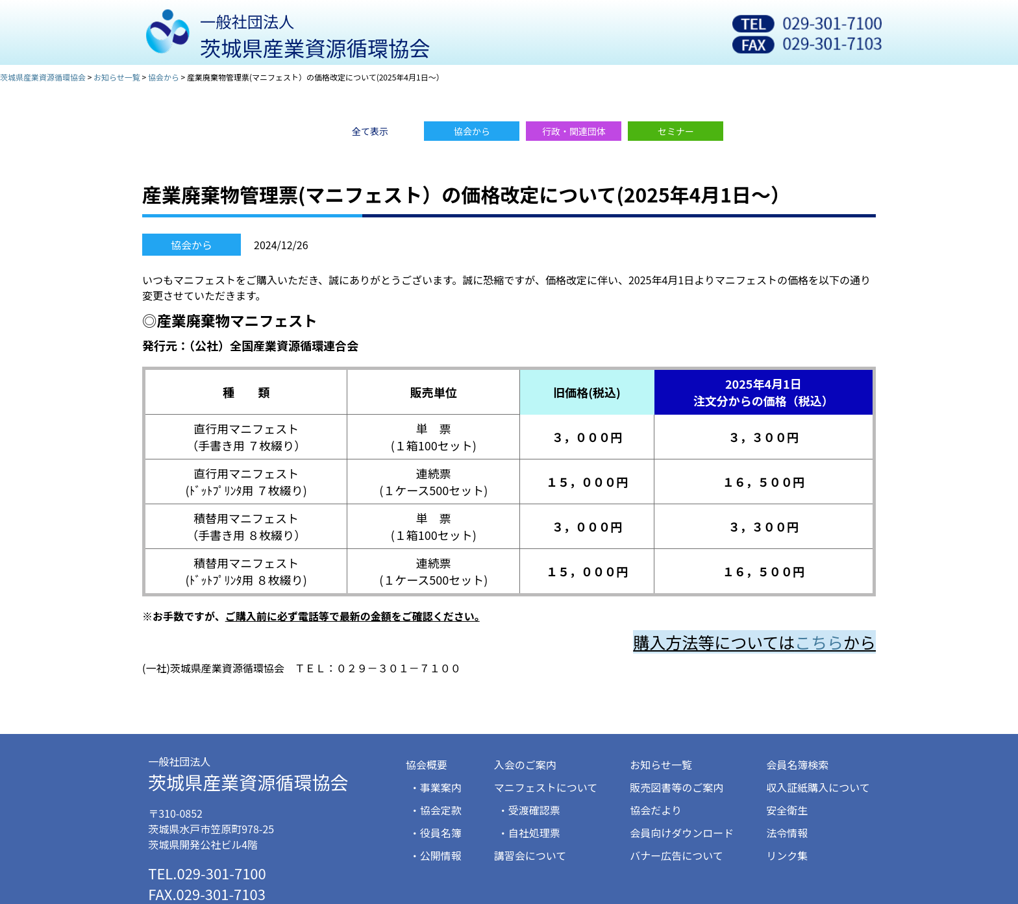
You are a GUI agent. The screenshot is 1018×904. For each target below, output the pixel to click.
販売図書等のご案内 (676, 787)
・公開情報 (436, 855)
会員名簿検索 (797, 764)
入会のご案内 (525, 764)
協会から (191, 244)
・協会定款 (436, 810)
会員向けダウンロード (682, 832)
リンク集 (787, 855)
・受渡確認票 (529, 810)
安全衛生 (787, 810)
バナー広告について (676, 855)
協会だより (656, 810)
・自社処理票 (529, 832)
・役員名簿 (436, 832)
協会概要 (426, 764)
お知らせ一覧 (661, 764)
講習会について (530, 855)
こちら (819, 642)
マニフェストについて (546, 787)
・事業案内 (436, 787)
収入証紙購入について (818, 787)
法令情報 (787, 832)
